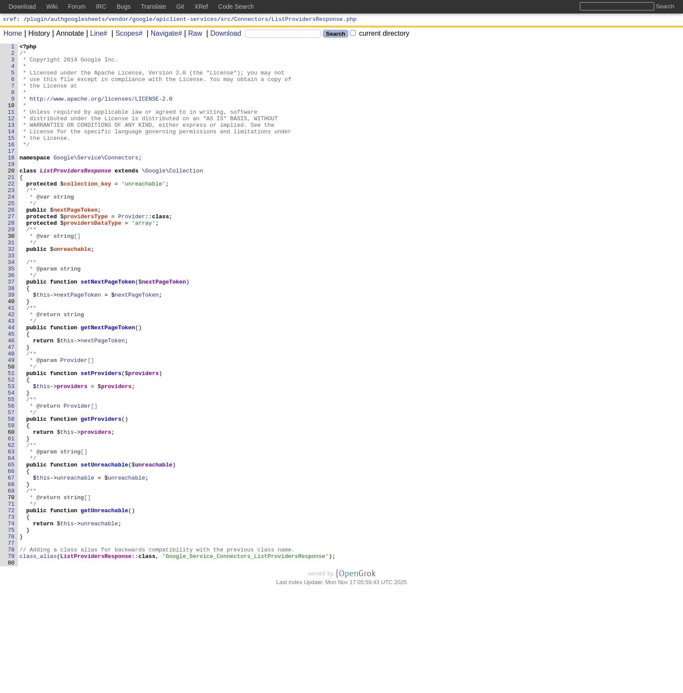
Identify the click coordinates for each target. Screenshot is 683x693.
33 (11, 298)
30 (11, 275)
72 (11, 604)
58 (11, 494)
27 (11, 251)
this (43, 345)
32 (11, 290)
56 (11, 479)
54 (11, 463)
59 (11, 502)
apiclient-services (186, 20)
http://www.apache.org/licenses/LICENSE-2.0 (101, 110)
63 (11, 533)
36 (11, 322)
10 (11, 118)
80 (11, 667)
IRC (101, 6)
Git (180, 6)
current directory (379, 34)
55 (11, 471)
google (142, 20)
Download (222, 34)
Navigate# (163, 34)
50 (11, 432)
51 (11, 439)
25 (11, 236)
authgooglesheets (78, 20)
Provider (131, 251)
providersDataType (93, 259)
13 (11, 141)
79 (11, 659)
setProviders (101, 439)
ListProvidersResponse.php (313, 20)
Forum (76, 6)
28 (11, 259)
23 (11, 220)
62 (11, 526)
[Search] (283, 35)
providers (143, 439)
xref (10, 20)
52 (11, 447)
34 (11, 306)
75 (11, 628)
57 (11, 486)
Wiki (51, 6)
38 (11, 337)
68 (11, 573)
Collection (186, 196)
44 (11, 385)
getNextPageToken (108, 385)
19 (11, 189)
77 (11, 643)
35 (11, 314)
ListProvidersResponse (76, 196)
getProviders (101, 494)
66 (11, 557)
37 (11, 330)
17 (11, 173)
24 (11, 228)
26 (11, 243)
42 (11, 369)
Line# (95, 34)
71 (11, 596)
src (225, 20)
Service (89, 181)
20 (11, 196)
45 (11, 392)
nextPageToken (76, 243)
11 (11, 126)
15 (11, 157)
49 (11, 424)
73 (11, 612)
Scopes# (125, 34)
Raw (192, 34)
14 (11, 149)
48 (11, 416)
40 (11, 353)
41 (11, 361)
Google (64, 181)
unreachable (72, 290)
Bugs (124, 6)
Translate (153, 6)
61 (11, 518)
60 (11, 510)
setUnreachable (104, 549)
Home (12, 34)
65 (11, 549)
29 (11, 267)
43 (11, 377)
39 (11, 345)
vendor (118, 20)
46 (11, 400)
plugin (37, 20)
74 (11, 620)
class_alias (38, 659)
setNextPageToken (108, 330)
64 (11, 541)
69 (11, 581)
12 (11, 134)
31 (11, 283)
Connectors (251, 20)
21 (11, 204)
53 (11, 455)
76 (11, 635)
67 (11, 565)
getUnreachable (104, 604)
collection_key (88, 212)
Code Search (236, 6)
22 (11, 212)
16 (11, 165)
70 (11, 588)
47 (11, 408)
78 (11, 651)
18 (11, 181)
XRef (201, 6)
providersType (86, 251)
